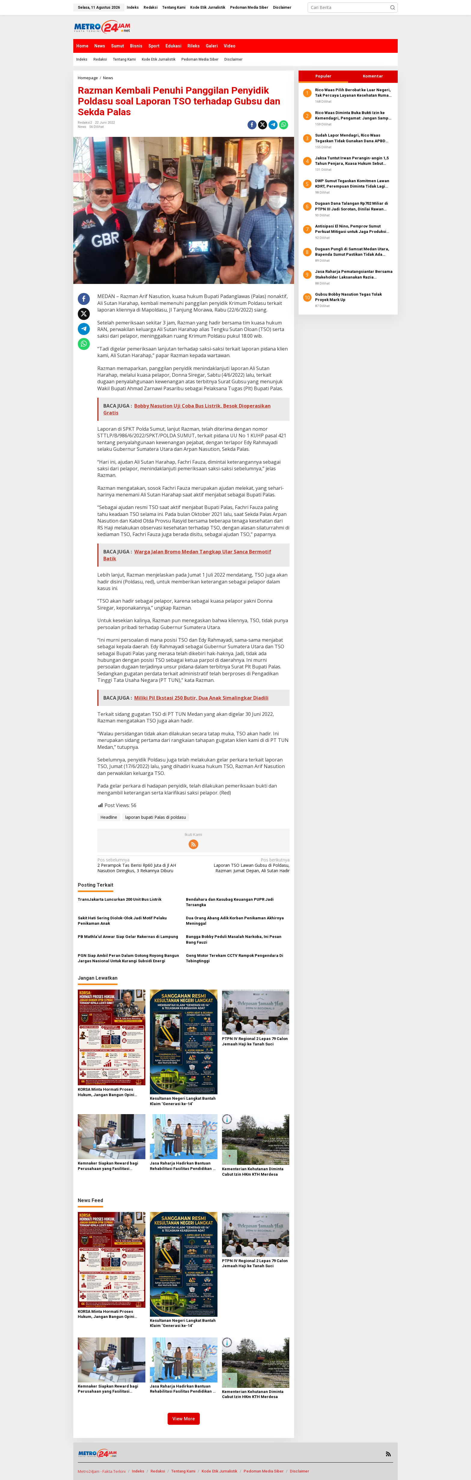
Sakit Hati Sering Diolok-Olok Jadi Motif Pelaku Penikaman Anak (122, 921)
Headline (108, 817)
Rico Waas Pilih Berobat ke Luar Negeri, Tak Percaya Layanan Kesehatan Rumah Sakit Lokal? (353, 93)
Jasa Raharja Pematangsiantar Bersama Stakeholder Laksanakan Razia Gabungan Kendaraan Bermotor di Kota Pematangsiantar (354, 274)
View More (183, 1418)
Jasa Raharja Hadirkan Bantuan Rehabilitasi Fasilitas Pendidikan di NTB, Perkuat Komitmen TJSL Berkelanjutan (183, 1166)
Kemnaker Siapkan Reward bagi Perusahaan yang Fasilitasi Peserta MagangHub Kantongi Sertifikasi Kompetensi (108, 1166)
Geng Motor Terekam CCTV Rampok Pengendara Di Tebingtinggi (234, 958)
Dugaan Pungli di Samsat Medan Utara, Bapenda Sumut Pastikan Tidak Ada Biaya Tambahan (352, 252)
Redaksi (157, 1471)
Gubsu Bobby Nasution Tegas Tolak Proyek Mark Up (348, 297)
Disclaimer (299, 1471)
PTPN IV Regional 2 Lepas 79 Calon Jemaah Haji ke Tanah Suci (255, 1041)
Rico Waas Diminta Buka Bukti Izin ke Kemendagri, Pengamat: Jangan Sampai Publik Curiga (353, 115)
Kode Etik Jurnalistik (219, 1471)
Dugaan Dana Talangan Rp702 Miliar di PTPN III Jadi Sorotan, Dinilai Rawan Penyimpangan (351, 206)
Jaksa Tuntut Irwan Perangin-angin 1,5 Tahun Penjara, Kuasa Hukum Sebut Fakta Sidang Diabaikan (352, 161)
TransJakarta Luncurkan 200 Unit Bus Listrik (119, 899)
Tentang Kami (183, 1471)
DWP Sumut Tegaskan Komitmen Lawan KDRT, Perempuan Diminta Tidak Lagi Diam (352, 184)
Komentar (373, 76)
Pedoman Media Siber (264, 1471)
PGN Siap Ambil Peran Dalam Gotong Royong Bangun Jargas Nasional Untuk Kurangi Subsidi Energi (128, 958)
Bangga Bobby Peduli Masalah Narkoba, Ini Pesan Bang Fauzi (233, 939)
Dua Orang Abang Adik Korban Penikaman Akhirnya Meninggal (235, 921)
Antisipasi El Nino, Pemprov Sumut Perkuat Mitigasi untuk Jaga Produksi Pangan (350, 229)
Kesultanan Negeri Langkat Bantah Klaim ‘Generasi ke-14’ (183, 1101)
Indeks (138, 1471)
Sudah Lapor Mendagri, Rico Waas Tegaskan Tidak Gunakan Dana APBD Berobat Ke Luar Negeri (350, 138)
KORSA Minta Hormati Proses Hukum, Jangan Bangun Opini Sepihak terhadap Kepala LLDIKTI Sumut (109, 1092)
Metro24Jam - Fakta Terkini (102, 1471)
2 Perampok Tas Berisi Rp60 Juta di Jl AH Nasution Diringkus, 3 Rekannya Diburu (143, 865)
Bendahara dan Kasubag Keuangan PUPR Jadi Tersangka (230, 902)
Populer (323, 76)
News (82, 127)
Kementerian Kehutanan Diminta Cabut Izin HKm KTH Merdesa (253, 1172)
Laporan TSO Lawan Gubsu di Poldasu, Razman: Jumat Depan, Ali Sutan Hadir (243, 865)
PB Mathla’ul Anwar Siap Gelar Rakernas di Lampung (128, 936)
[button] (392, 7)
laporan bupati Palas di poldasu (155, 817)
